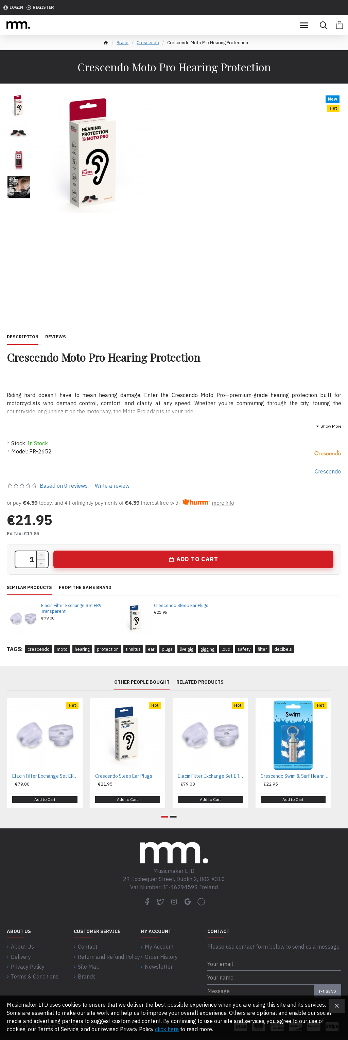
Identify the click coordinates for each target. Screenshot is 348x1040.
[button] (164, 816)
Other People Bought (142, 682)
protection (108, 649)
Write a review (112, 485)
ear (151, 649)
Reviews (55, 337)
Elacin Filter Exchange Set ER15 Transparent (212, 776)
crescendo (39, 649)
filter (262, 649)
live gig (186, 649)
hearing (82, 649)
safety (244, 649)
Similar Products (29, 587)
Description (22, 337)
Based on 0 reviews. (64, 485)
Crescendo (148, 43)
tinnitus (133, 649)
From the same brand (85, 587)
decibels (283, 649)
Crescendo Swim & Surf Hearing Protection (295, 776)
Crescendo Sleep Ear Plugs (181, 605)
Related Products (200, 682)
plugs (167, 649)
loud (226, 649)
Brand (122, 43)
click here (167, 1029)
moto (62, 649)
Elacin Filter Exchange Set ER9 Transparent (71, 608)
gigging (207, 649)
